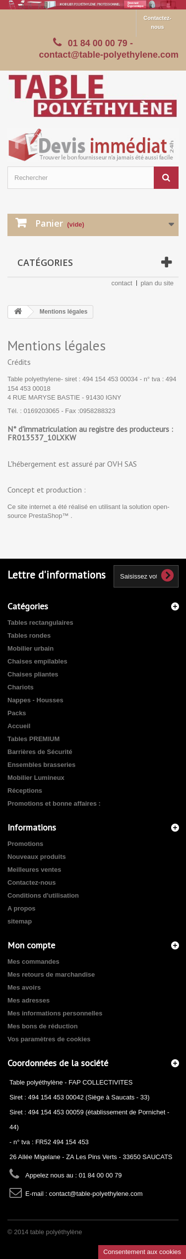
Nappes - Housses (35, 700)
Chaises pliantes (33, 674)
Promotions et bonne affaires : (54, 803)
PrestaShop (45, 515)
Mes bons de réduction (42, 1026)
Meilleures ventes (34, 869)
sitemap (19, 921)
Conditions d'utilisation (43, 895)
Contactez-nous (157, 22)
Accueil (18, 726)
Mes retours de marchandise (51, 974)
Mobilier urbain (30, 648)
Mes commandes (33, 961)
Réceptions (24, 790)
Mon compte (31, 945)
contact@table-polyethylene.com (96, 1193)
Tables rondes (29, 635)
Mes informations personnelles (54, 1013)
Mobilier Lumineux (35, 777)
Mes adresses (28, 1000)
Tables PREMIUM (33, 739)
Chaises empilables (37, 661)
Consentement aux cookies (142, 1252)
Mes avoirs (24, 987)
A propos (21, 908)
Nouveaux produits (36, 856)
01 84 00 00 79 (97, 43)
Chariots (20, 687)
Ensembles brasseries (41, 764)
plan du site (157, 283)
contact (122, 283)
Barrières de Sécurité (39, 751)
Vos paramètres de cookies (48, 1039)
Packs (16, 713)
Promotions (25, 843)
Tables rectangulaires (40, 622)
